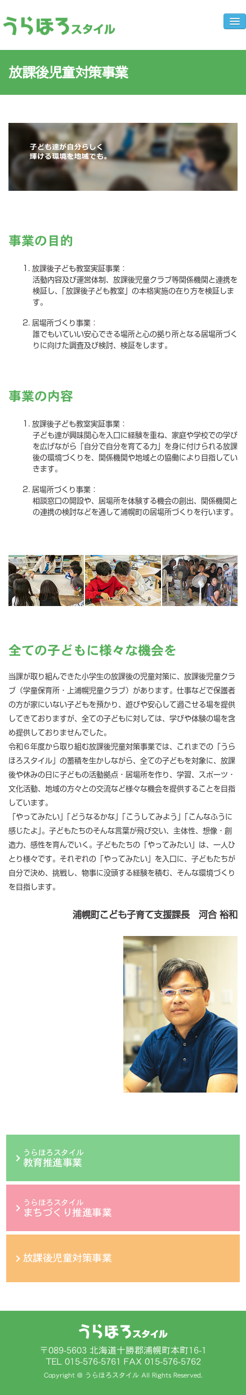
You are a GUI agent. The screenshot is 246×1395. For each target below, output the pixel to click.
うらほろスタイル (53, 1158)
